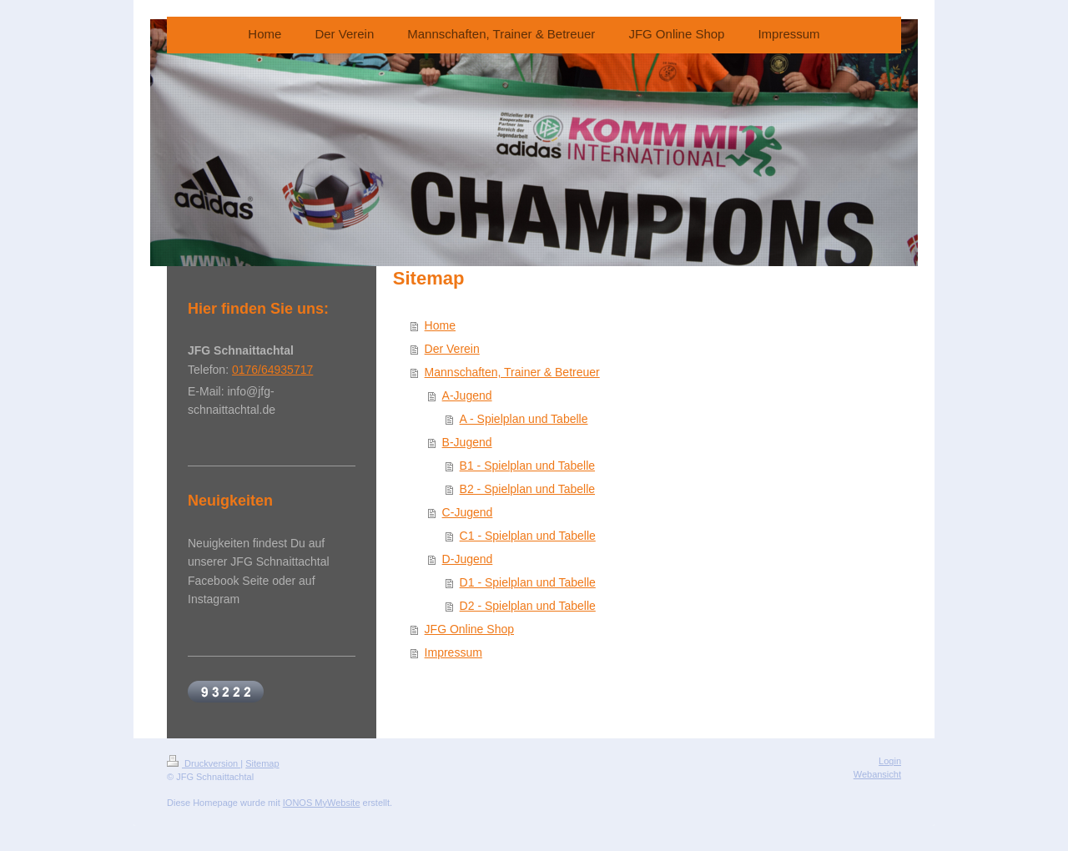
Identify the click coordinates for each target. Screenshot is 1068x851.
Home (440, 325)
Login (890, 761)
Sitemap (262, 763)
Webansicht (877, 774)
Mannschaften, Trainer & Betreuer (512, 372)
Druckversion (203, 763)
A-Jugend (467, 395)
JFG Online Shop (469, 629)
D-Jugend (467, 559)
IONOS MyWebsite (321, 803)
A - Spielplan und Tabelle (524, 419)
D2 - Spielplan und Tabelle (528, 605)
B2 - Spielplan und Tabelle (527, 489)
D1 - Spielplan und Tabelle (528, 582)
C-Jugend (467, 512)
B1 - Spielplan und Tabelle (527, 465)
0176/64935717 (272, 369)
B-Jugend (467, 442)
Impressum (453, 652)
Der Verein (452, 348)
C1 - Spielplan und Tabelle (528, 535)
